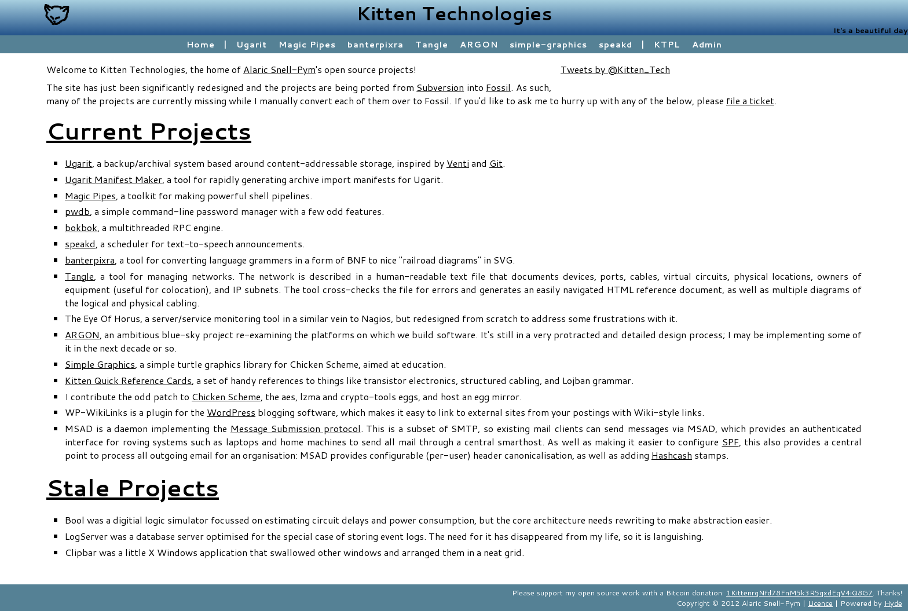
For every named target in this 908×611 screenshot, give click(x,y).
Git (496, 163)
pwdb (77, 211)
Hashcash (671, 455)
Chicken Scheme (226, 396)
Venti (457, 163)
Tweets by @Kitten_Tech (615, 69)
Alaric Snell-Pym (279, 69)
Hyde (893, 603)
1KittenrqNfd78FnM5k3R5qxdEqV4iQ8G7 (799, 592)
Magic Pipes (307, 44)
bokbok (81, 227)
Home (200, 44)
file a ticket (750, 100)
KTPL (667, 44)
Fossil (498, 87)
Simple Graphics (100, 364)
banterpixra (375, 44)
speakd (615, 44)
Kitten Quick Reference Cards (128, 380)
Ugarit (251, 44)
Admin (707, 44)
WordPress (231, 412)
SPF (730, 441)
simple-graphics (548, 44)
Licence (820, 603)
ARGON (479, 44)
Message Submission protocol (295, 428)
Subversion (440, 87)
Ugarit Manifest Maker (113, 179)
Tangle (431, 44)
